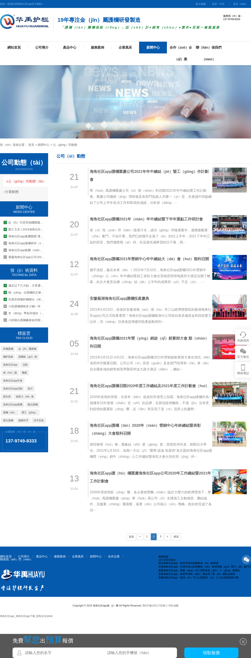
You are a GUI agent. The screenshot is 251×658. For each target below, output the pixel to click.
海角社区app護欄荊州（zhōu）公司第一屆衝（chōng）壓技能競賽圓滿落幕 (24, 243)
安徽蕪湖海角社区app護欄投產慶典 (121, 312)
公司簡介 (42, 47)
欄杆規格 (8, 356)
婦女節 (7, 396)
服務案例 (97, 47)
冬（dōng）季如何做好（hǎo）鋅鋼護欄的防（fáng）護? (24, 313)
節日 (30, 388)
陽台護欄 (33, 404)
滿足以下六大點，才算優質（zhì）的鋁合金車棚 (24, 285)
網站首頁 (14, 47)
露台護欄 (8, 420)
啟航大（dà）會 (25, 396)
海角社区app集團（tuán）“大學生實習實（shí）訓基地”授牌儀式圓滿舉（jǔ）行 (24, 250)
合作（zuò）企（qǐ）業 (181, 53)
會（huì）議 (10, 372)
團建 (24, 372)
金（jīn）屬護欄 (27, 348)
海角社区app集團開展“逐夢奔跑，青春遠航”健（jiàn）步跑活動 (24, 236)
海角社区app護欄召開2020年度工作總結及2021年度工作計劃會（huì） (145, 410)
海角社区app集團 (12, 404)
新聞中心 (153, 47)
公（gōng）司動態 (65, 144)
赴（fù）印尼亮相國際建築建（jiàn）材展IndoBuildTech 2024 (24, 222)
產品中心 (69, 47)
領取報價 (211, 652)
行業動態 (13, 192)
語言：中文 (218, 4)
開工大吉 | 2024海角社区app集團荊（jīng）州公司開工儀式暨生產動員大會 (24, 229)
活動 (25, 364)
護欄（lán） (10, 412)
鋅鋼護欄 (8, 348)
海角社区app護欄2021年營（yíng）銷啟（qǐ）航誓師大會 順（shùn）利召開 (143, 356)
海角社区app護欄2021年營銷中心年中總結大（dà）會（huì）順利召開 (148, 263)
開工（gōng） (29, 412)
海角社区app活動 (12, 388)
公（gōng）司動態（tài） (30, 181)
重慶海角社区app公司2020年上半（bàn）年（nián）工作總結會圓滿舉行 (24, 257)
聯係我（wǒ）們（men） (16, 599)
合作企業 (114, 596)
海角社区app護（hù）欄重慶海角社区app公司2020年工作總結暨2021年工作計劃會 (146, 517)
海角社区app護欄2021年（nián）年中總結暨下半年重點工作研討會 (148, 219)
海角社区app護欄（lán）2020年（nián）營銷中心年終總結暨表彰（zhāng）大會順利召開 (147, 464)
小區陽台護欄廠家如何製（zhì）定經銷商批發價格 (24, 320)
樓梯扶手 (23, 420)
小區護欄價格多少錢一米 (22, 306)
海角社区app (10, 364)
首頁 (31, 144)
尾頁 (176, 576)
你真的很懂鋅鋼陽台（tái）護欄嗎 (24, 299)
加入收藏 (201, 4)
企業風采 (125, 47)
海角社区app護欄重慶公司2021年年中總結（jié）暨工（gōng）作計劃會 (147, 175)
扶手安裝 (39, 420)
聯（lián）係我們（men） (209, 53)
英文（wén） (240, 4)
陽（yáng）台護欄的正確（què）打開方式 (24, 292)
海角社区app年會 (12, 380)
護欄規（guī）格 (27, 356)
